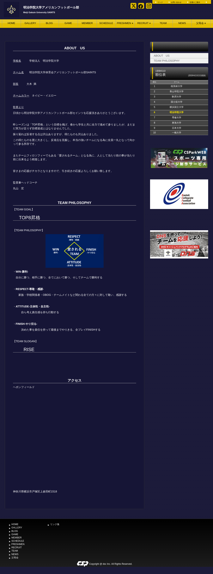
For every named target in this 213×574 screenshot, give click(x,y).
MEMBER (87, 23)
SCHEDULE (106, 23)
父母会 (201, 23)
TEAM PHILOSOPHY (167, 60)
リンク (160, 2)
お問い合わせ (176, 2)
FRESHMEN (125, 23)
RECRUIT (144, 23)
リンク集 (54, 524)
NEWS (182, 23)
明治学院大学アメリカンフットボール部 (51, 7)
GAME (68, 23)
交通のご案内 (195, 2)
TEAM (163, 23)
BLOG (49, 23)
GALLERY (30, 23)
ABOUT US (161, 55)
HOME (11, 23)
